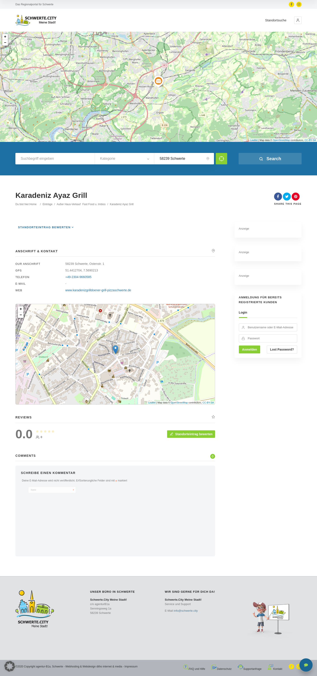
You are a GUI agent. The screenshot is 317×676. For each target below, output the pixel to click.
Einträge (47, 204)
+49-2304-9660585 (78, 277)
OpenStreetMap (281, 140)
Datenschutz (221, 668)
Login (243, 312)
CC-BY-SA (310, 140)
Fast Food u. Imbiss (93, 204)
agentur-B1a (43, 666)
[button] (298, 20)
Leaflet (254, 140)
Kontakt (275, 668)
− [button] (5, 42)
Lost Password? (282, 349)
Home (33, 204)
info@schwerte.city (186, 610)
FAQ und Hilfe (194, 668)
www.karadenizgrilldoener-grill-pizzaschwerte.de (98, 290)
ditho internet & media (109, 666)
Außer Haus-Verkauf (69, 204)
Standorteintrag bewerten (44, 227)
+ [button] (5, 36)
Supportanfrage (250, 668)
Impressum (130, 666)
